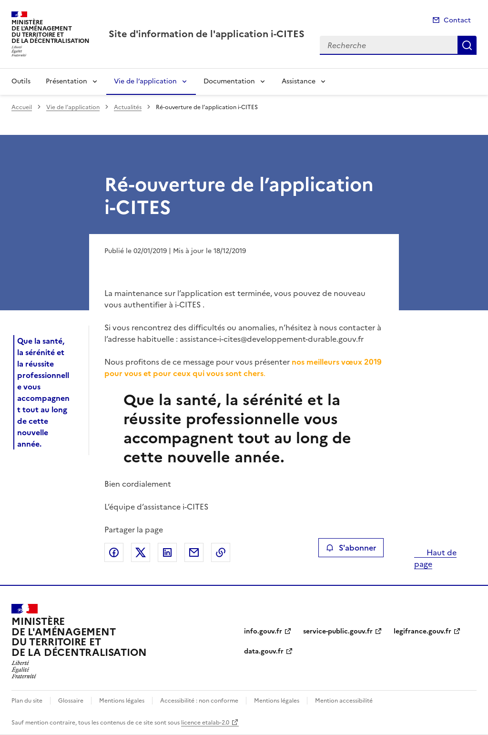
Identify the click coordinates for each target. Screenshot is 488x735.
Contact (457, 20)
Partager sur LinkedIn (167, 552)
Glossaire (70, 700)
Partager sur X (140, 552)
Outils (20, 81)
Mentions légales (121, 700)
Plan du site (26, 700)
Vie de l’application (145, 81)
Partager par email (193, 552)
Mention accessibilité (344, 700)
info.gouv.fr (263, 631)
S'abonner (351, 547)
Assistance (298, 81)
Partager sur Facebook (113, 552)
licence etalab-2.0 (205, 722)
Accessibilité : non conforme (199, 700)
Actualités (128, 107)
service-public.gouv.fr (338, 631)
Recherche (467, 45)
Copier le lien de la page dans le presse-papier (220, 552)
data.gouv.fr (264, 651)
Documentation (229, 81)
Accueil (21, 107)
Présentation (66, 81)
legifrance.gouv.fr (422, 631)
